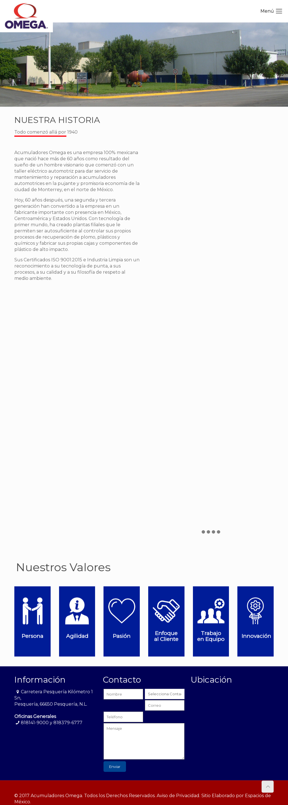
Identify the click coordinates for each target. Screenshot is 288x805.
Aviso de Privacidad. (178, 795)
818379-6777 (67, 722)
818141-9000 (35, 722)
